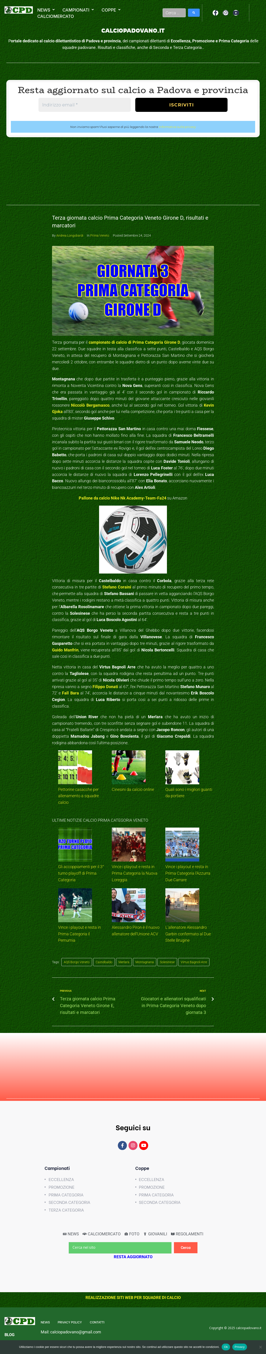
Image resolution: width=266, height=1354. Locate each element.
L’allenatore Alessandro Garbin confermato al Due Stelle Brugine (188, 934)
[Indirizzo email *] (84, 105)
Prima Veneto (99, 235)
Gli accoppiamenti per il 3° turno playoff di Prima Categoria (81, 873)
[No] (260, 1347)
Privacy (240, 1347)
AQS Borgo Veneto (77, 962)
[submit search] (194, 13)
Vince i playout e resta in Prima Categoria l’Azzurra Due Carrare (187, 873)
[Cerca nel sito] (120, 1248)
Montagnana (144, 962)
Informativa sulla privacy (177, 127)
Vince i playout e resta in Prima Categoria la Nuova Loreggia (134, 873)
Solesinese (167, 962)
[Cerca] (186, 1247)
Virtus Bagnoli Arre (194, 962)
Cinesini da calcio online (133, 789)
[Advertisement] (133, 173)
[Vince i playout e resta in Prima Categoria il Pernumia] (75, 906)
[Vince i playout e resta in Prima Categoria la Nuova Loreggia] (129, 846)
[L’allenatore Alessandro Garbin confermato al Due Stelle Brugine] (182, 906)
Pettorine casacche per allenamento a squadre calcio (78, 796)
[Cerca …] (174, 12)
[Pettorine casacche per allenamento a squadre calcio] (75, 768)
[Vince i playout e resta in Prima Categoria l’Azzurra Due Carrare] (182, 846)
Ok (226, 1347)
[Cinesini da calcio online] (129, 768)
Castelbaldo (104, 962)
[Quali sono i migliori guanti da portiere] (182, 768)
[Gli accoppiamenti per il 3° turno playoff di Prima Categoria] (75, 846)
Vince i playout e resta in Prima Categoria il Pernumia (79, 934)
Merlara (124, 962)
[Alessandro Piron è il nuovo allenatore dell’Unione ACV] (129, 906)
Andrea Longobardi (69, 235)
